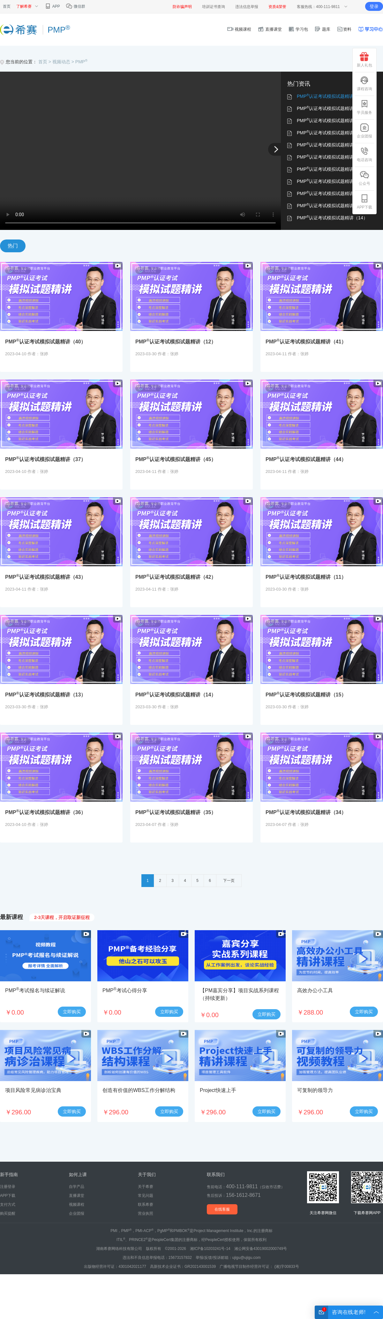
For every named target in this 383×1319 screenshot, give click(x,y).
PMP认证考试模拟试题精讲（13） (332, 205)
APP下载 (364, 201)
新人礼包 (364, 59)
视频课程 (239, 29)
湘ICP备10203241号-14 (210, 1248)
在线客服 (222, 1209)
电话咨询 (364, 154)
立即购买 (72, 1011)
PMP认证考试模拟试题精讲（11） (332, 193)
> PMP (79, 61)
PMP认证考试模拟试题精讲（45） (332, 144)
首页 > (45, 61)
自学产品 (76, 1186)
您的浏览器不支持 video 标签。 (140, 151)
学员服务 (364, 107)
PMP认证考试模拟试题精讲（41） (332, 120)
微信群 (75, 6)
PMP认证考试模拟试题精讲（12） (332, 108)
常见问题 (145, 1195)
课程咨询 (364, 83)
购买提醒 (7, 1213)
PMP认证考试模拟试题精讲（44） (332, 157)
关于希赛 (145, 1186)
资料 (344, 29)
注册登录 (7, 1186)
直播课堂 (270, 29)
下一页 (229, 880)
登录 (374, 6)
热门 (13, 245)
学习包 (298, 29)
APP (52, 6)
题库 (322, 29)
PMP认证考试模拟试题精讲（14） (332, 217)
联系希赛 (145, 1204)
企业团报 (364, 130)
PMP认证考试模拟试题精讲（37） (332, 132)
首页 (7, 6)
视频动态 (61, 61)
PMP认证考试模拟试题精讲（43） (332, 169)
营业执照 (145, 1213)
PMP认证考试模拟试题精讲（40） (332, 96)
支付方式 (7, 1204)
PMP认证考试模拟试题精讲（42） (332, 181)
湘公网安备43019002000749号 (260, 1248)
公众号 (364, 178)
